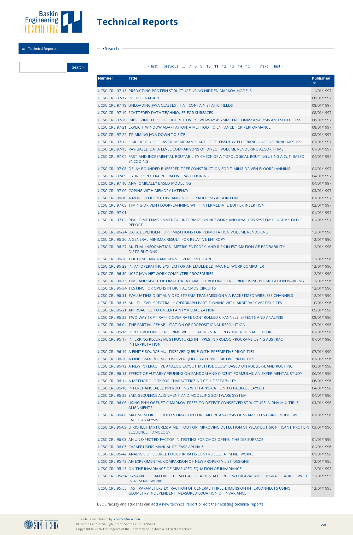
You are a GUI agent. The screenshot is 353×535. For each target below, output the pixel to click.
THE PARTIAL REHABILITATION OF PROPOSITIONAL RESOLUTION (186, 324)
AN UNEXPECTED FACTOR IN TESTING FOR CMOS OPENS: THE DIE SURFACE (195, 439)
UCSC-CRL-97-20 (112, 119)
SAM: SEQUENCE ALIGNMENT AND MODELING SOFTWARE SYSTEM (187, 395)
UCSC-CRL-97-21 (112, 127)
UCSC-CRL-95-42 (112, 454)
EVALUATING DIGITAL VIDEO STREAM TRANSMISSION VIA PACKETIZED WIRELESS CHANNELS (210, 295)
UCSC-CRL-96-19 (112, 351)
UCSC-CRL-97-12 (112, 141)
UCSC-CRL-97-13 (112, 90)
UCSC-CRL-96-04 (112, 324)
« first (153, 66)
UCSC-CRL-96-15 (112, 302)
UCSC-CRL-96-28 (112, 258)
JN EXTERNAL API (143, 97)
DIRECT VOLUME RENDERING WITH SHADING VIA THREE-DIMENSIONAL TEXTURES (201, 331)
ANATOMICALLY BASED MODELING (159, 183)
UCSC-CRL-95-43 (112, 461)
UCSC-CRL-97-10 (112, 183)
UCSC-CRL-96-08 (112, 414)
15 (248, 66)
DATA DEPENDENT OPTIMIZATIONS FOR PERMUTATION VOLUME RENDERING (198, 232)
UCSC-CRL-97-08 (112, 168)
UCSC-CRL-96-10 (112, 388)
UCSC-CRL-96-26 (112, 239)
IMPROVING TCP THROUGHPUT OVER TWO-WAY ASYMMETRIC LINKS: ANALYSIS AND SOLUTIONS (214, 119)
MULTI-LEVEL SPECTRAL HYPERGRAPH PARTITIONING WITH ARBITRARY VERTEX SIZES (205, 302)
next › (265, 66)
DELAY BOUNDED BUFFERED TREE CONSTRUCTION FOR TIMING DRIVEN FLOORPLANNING (209, 168)
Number (105, 78)
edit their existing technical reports (233, 504)
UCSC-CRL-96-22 (112, 395)
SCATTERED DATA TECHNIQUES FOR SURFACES (170, 112)
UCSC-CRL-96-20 (112, 358)
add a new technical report (174, 504)
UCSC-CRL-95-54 (112, 475)
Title (132, 78)
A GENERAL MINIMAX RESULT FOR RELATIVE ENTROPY (176, 239)
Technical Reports (137, 21)
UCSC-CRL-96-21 (112, 310)
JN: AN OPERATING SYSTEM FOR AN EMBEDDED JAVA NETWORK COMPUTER (196, 266)
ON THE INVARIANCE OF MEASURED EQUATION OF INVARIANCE (185, 468)
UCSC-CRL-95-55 (112, 488)
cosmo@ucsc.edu (127, 519)
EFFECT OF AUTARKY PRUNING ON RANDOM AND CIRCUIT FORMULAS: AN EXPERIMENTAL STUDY (215, 373)
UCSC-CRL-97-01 (112, 212)
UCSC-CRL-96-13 (112, 373)
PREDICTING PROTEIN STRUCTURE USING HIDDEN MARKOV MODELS (190, 90)
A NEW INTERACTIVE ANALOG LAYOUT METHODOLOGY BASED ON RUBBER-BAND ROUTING (210, 366)
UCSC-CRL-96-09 (112, 427)
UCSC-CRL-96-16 (112, 331)
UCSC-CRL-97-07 (112, 156)
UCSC (41, 524)
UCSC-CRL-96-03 (112, 439)
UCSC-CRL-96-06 (112, 402)
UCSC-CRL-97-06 (112, 190)
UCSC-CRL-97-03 (112, 205)
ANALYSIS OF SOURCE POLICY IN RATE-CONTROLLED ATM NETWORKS (191, 454)
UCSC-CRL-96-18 (112, 197)
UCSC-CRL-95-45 (112, 468)
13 (232, 66)
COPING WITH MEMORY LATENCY (158, 190)
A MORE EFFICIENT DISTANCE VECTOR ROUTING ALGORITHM (183, 197)
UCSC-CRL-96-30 (112, 273)
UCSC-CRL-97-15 (112, 149)
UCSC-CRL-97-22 (112, 134)
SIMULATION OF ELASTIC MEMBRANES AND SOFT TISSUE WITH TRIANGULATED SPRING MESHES (214, 141)
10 (208, 66)
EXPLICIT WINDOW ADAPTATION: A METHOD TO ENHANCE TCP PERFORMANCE (199, 127)
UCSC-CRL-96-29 (112, 266)
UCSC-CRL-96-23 (112, 317)
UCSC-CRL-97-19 (112, 112)
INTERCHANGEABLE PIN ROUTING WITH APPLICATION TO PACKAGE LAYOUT (196, 388)
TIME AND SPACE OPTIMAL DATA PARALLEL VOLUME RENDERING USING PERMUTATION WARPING (216, 280)
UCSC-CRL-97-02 (112, 219)
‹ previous (170, 66)
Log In (325, 524)
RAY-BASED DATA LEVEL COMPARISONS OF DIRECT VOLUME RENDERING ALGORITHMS (206, 149)
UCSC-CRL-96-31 (112, 295)
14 (240, 66)
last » (279, 66)
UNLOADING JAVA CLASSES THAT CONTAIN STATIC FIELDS (180, 105)
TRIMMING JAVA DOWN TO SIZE (156, 134)
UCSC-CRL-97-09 (112, 175)
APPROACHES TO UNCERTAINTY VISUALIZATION (171, 310)
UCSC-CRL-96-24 (112, 232)
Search (112, 48)
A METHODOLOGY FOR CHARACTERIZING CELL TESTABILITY (182, 380)
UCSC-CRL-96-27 (112, 246)
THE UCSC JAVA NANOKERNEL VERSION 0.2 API (169, 258)
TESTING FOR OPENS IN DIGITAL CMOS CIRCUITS (172, 288)
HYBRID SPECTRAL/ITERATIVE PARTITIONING (168, 175)
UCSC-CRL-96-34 (112, 288)
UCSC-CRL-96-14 (112, 380)
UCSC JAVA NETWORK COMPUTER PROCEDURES (170, 273)
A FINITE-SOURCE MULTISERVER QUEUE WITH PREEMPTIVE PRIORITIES (191, 351)
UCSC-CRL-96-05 (112, 446)
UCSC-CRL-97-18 (112, 105)
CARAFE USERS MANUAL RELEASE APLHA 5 (165, 446)
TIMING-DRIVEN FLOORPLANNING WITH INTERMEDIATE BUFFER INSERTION (196, 205)
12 (224, 66)
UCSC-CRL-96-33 (112, 280)
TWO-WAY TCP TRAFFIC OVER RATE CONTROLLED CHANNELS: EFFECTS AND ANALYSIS (205, 317)
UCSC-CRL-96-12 (112, 366)
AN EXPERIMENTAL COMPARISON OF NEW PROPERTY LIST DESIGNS (188, 461)
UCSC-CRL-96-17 (112, 339)
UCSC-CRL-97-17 (112, 97)
